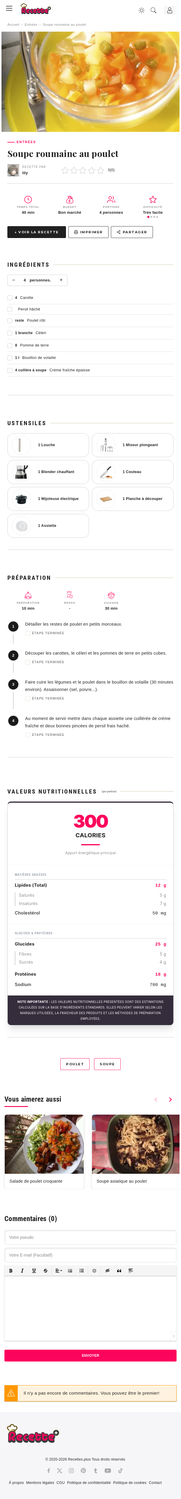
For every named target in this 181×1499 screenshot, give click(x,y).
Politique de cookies (130, 1483)
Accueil (13, 24)
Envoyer (90, 1356)
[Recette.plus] (39, 10)
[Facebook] (49, 1470)
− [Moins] (13, 280)
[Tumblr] (95, 1471)
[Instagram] (71, 1471)
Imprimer (88, 232)
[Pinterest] (83, 1470)
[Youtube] (107, 1471)
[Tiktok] (120, 1471)
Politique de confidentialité (89, 1483)
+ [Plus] (61, 280)
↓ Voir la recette (36, 232)
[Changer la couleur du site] (141, 10)
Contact (155, 1483)
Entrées (31, 24)
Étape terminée (44, 633)
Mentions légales (40, 1483)
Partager (132, 232)
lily (25, 173)
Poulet (75, 1064)
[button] (11, 1270)
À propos (16, 1483)
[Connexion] (170, 10)
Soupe (107, 1064)
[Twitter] (59, 1471)
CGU (60, 1483)
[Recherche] (153, 10)
